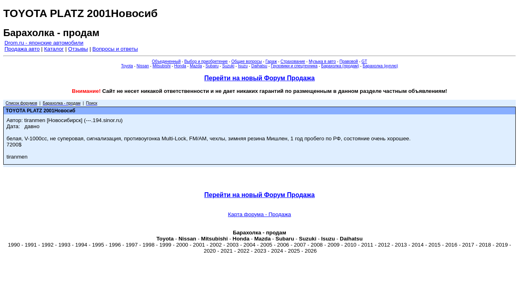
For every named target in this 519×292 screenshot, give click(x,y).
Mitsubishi (161, 66)
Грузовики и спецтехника (294, 66)
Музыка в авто (322, 61)
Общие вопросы (247, 61)
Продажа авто (22, 49)
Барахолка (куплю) (380, 66)
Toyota (127, 66)
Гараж (271, 61)
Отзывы (78, 49)
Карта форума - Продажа (259, 214)
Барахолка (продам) (340, 66)
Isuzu (243, 66)
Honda (180, 66)
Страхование (293, 61)
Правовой (348, 61)
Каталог (54, 49)
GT (364, 61)
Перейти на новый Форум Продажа (259, 78)
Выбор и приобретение (205, 61)
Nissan (143, 66)
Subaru (212, 66)
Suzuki (228, 66)
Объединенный (166, 61)
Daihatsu (259, 66)
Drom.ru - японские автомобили (44, 43)
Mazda (196, 66)
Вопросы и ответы (115, 49)
